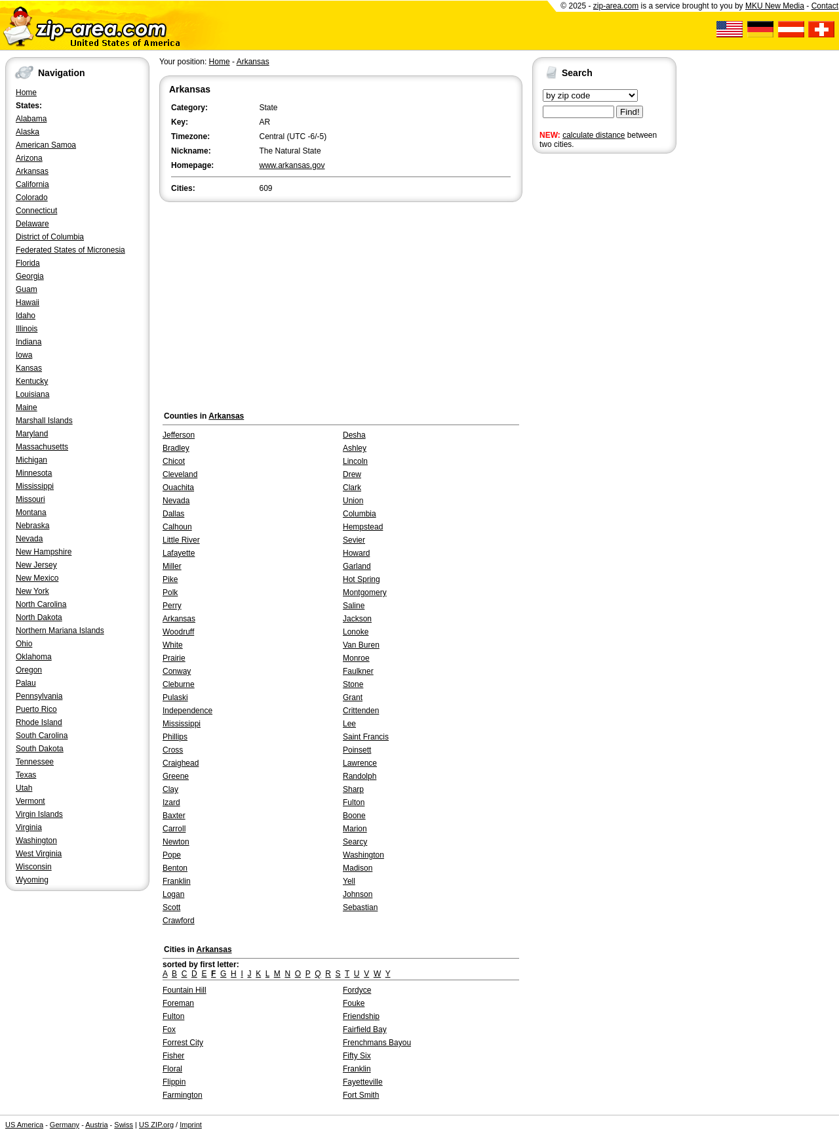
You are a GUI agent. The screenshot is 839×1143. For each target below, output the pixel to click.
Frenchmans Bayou (377, 1042)
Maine (26, 407)
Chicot (174, 461)
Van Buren (361, 645)
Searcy (355, 841)
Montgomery (365, 592)
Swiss (123, 1125)
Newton (176, 841)
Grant (352, 697)
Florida (28, 263)
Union (353, 500)
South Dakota (40, 748)
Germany (64, 1125)
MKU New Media (774, 5)
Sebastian (360, 907)
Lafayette (179, 553)
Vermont (30, 801)
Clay (170, 789)
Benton (175, 868)
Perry (172, 605)
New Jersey (36, 565)
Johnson (357, 894)
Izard (171, 802)
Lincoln (355, 461)
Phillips (175, 736)
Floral (172, 1068)
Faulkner (358, 671)
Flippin (174, 1082)
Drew (352, 474)
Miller (172, 566)
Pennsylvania (39, 696)
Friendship (361, 1016)
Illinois (26, 328)
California (32, 184)
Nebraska (32, 525)
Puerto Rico (36, 709)
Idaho (25, 315)
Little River (181, 540)
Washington (36, 840)
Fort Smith (361, 1095)
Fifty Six (357, 1055)
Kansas (29, 368)
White (173, 645)
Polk (170, 592)
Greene (176, 776)
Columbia (359, 513)
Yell (349, 881)
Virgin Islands (39, 814)
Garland (357, 566)
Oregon (29, 670)
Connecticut (36, 210)
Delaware (32, 223)
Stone (353, 684)
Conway (177, 671)
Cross (173, 750)
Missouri (30, 499)
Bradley (176, 448)
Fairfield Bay (365, 1029)
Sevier (354, 540)
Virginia (29, 827)
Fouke (353, 1003)
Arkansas (32, 171)
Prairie (174, 658)
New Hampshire (43, 551)
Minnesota (34, 473)
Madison (357, 868)
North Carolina (41, 604)
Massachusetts (42, 446)
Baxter (174, 815)
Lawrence (360, 763)
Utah (24, 788)
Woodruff (178, 631)
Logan (173, 894)
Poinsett (357, 750)
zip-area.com (615, 5)
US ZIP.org (156, 1125)
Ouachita (178, 487)
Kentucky (32, 381)
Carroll (174, 828)
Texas (26, 774)
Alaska (27, 131)
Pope (172, 855)
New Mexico (37, 578)
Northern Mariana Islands (60, 630)
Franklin (177, 881)
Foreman (178, 1003)
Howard (356, 553)
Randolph (359, 776)
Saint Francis (366, 736)
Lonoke (355, 631)
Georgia (30, 276)
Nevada (29, 538)
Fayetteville (363, 1082)
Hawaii (27, 302)
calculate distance (593, 135)
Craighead (181, 763)
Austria (96, 1125)
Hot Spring (361, 579)
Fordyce (357, 990)
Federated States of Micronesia (70, 250)
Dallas (173, 513)
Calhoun (177, 526)
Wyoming (32, 879)
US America (24, 1125)
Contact (824, 5)
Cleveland (180, 474)
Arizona (29, 158)
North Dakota (39, 617)
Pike (170, 579)
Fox (169, 1029)
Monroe (356, 658)
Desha (354, 435)
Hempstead (363, 526)
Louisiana (32, 394)
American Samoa (46, 145)
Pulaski (175, 697)
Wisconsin (34, 866)
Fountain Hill (184, 990)
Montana (31, 512)
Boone (354, 815)
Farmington (183, 1095)
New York (32, 591)
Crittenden (361, 710)
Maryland (32, 433)
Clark (352, 487)
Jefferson (179, 435)
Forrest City (183, 1042)
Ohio (24, 643)
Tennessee (35, 761)
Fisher (173, 1055)
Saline (353, 605)
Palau (26, 683)
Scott (171, 907)
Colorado (32, 197)
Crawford (179, 920)
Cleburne (179, 684)
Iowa (24, 355)
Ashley (354, 448)
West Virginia (39, 853)
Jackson (357, 618)
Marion (355, 828)
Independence (187, 710)
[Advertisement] (584, 359)
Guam (26, 289)
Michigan (31, 460)
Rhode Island (39, 722)
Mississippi (35, 486)
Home (26, 92)
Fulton (353, 802)
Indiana (28, 341)
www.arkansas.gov (292, 165)
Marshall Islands (44, 420)
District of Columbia (50, 236)
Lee (349, 723)
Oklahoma (34, 656)
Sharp (353, 789)
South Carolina (42, 735)
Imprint (191, 1125)
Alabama (31, 118)
